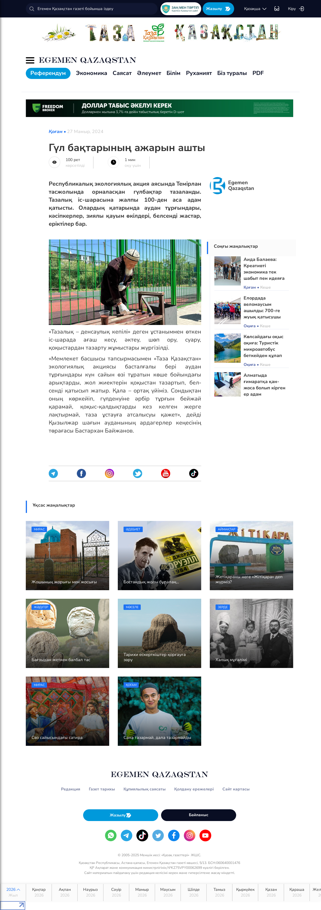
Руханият (199, 73)
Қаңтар (39, 892)
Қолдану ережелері (194, 789)
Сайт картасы (236, 789)
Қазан (271, 892)
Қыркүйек (245, 892)
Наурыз (90, 892)
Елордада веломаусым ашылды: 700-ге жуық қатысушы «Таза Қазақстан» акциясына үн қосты (263, 317)
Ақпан (65, 892)
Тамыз (219, 892)
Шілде (193, 892)
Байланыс (198, 815)
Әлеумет (149, 73)
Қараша (297, 892)
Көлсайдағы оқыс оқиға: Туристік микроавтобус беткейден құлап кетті (263, 349)
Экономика (91, 73)
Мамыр (142, 892)
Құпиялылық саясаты (145, 789)
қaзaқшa (255, 9)
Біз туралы (232, 73)
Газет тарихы (102, 789)
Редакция (70, 789)
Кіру (296, 9)
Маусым (168, 892)
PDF (258, 73)
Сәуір (116, 892)
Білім (174, 73)
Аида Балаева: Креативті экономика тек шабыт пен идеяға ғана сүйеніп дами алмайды (264, 275)
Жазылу (218, 9)
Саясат (122, 73)
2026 (13, 892)
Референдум (48, 73)
